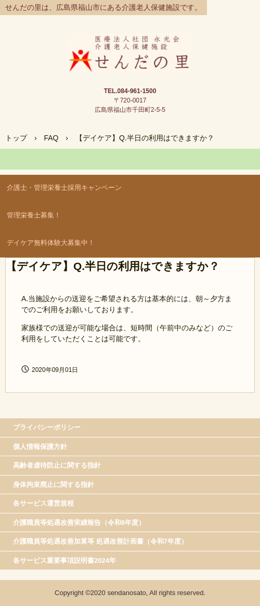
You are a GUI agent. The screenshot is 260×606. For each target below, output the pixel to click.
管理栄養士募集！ (34, 215)
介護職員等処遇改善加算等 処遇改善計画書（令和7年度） (100, 541)
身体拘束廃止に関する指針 (53, 484)
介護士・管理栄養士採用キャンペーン (64, 187)
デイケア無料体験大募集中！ (51, 243)
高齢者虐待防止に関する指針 (57, 465)
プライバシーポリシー (47, 427)
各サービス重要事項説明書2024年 (64, 560)
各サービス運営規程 (43, 503)
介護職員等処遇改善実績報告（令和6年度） (79, 522)
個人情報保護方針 (40, 446)
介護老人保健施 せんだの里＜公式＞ (130, 45)
